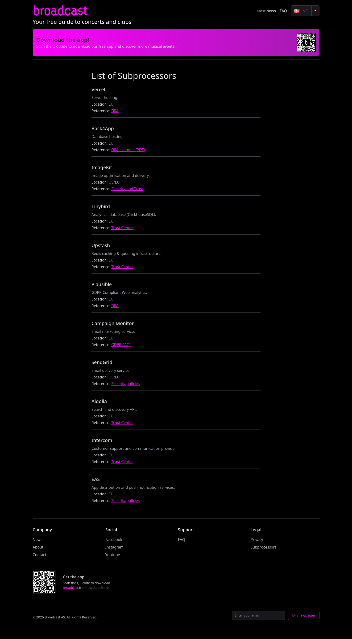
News (37, 539)
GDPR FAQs (121, 344)
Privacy (257, 539)
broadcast (60, 11)
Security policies (125, 383)
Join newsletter (303, 615)
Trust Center (122, 227)
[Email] (258, 615)
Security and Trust (127, 188)
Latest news (265, 10)
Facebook (113, 539)
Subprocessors (264, 547)
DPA (115, 110)
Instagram (114, 547)
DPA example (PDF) (128, 149)
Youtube (112, 554)
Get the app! (74, 576)
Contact (39, 554)
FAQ (283, 10)
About (38, 547)
